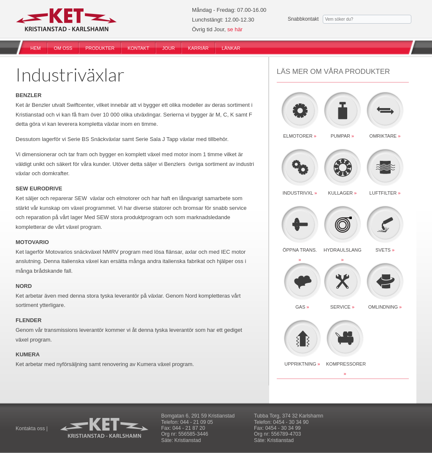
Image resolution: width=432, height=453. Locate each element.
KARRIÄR (198, 48)
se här (235, 29)
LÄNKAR (230, 48)
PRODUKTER (99, 48)
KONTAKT (138, 48)
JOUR (168, 48)
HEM (35, 48)
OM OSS (63, 48)
